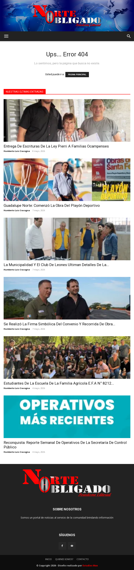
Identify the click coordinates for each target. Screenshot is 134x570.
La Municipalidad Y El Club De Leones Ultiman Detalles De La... (56, 265)
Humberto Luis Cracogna (17, 151)
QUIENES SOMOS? (64, 559)
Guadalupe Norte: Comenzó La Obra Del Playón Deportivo (52, 205)
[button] (6, 36)
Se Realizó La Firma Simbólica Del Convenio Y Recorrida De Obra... (59, 324)
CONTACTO (83, 559)
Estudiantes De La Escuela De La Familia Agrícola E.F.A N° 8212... (59, 383)
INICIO (48, 559)
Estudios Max (90, 565)
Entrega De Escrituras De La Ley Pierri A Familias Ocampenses (56, 146)
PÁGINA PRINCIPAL (77, 74)
